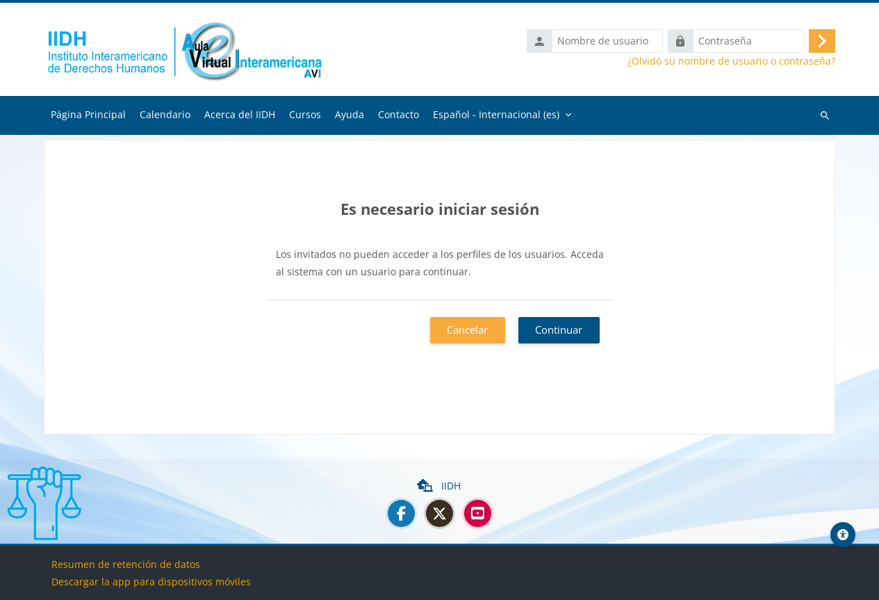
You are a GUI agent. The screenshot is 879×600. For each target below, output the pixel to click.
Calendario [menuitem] (165, 114)
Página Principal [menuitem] (88, 114)
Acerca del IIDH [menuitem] (239, 114)
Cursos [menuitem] (305, 114)
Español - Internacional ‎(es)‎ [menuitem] (496, 114)
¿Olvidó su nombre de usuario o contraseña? (731, 61)
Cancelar (467, 330)
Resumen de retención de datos (125, 564)
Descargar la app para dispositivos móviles (151, 581)
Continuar (558, 330)
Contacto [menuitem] (398, 114)
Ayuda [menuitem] (349, 114)
